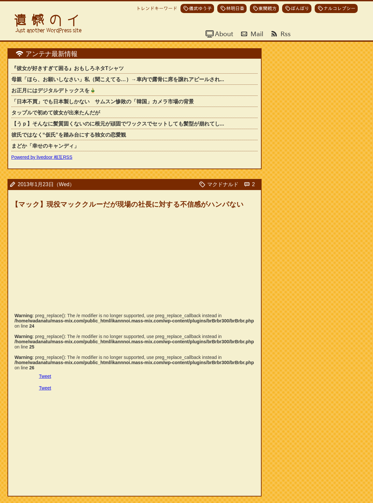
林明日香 (235, 8)
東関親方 (267, 8)
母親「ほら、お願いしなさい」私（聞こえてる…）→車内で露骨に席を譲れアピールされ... (117, 79)
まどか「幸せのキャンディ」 (45, 146)
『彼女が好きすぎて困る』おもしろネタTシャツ (67, 68)
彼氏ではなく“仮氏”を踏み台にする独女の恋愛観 (68, 135)
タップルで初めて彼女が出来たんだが (55, 112)
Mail (256, 33)
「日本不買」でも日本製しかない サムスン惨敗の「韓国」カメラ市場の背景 (102, 101)
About (223, 33)
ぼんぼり (300, 8)
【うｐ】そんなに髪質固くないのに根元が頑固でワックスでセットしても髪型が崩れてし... (117, 123)
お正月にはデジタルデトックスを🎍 (53, 90)
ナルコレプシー (339, 8)
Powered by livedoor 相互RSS (42, 157)
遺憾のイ (49, 20)
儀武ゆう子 (200, 8)
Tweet (45, 376)
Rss (285, 33)
